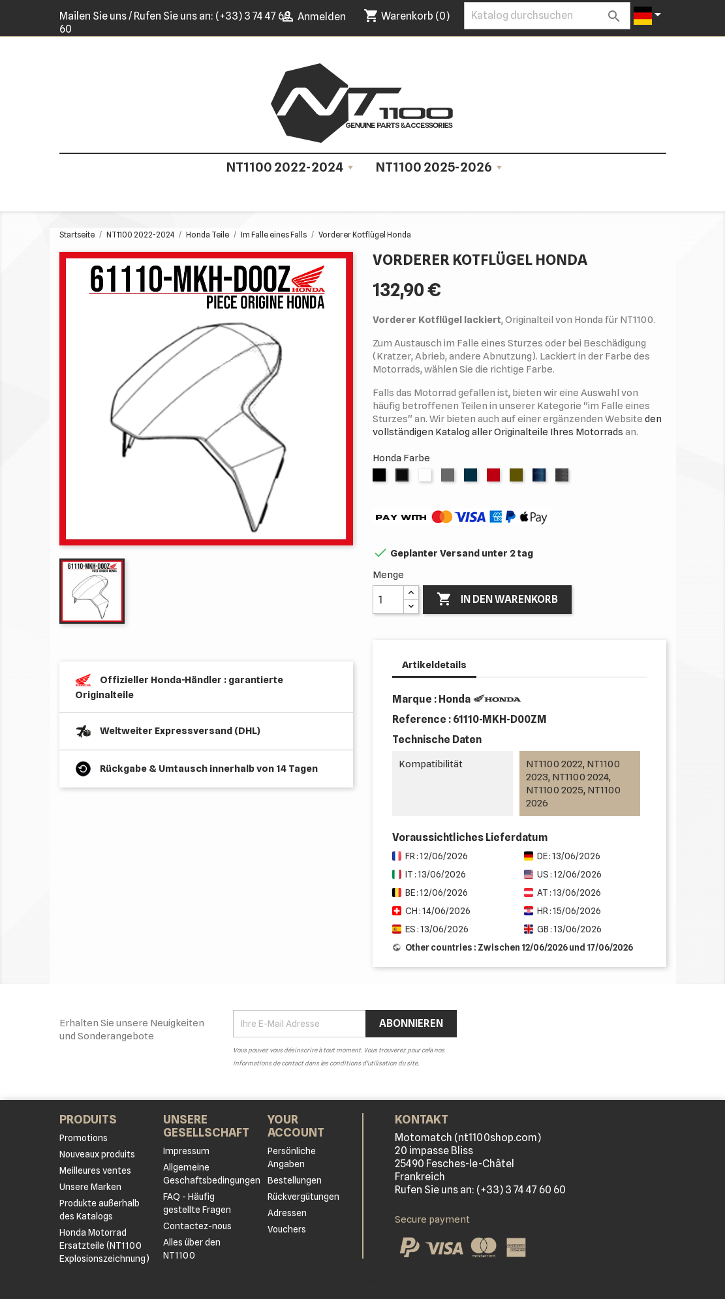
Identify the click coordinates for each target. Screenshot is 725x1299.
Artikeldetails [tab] (434, 665)
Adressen (287, 1213)
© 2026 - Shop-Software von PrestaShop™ (362, 1282)
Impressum (186, 1151)
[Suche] (547, 15)
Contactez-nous (197, 1226)
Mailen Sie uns (93, 16)
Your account (296, 1125)
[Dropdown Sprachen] (650, 16)
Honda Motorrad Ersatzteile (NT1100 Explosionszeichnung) (104, 1245)
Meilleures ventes (95, 1170)
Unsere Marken (90, 1187)
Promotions (83, 1138)
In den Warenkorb (497, 599)
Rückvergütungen (303, 1196)
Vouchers (287, 1229)
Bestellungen (295, 1180)
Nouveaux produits (97, 1154)
